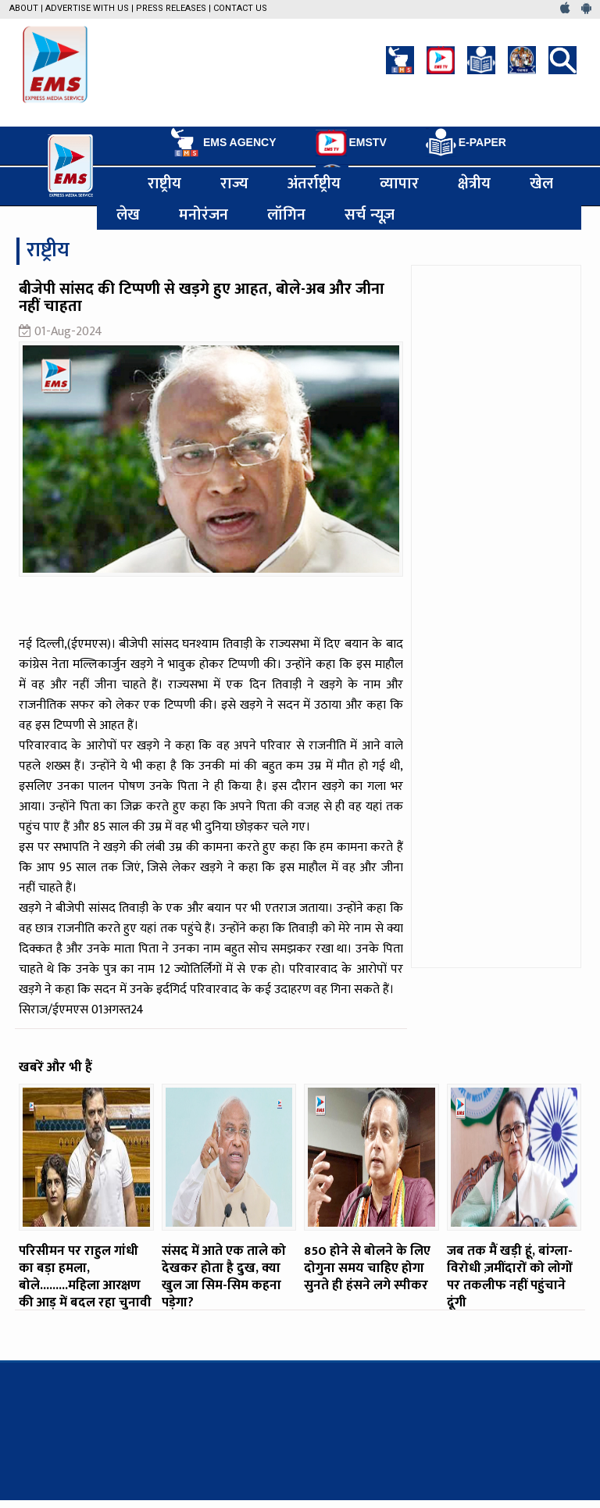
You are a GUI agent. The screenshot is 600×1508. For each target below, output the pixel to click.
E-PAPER (466, 142)
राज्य (234, 182)
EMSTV (351, 143)
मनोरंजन (203, 214)
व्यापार (399, 182)
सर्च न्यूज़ (370, 214)
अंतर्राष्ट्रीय (314, 182)
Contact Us (240, 8)
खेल (541, 182)
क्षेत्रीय (474, 182)
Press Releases (171, 8)
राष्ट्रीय (164, 182)
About (23, 8)
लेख (128, 214)
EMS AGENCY (222, 142)
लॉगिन (286, 214)
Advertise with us (87, 8)
